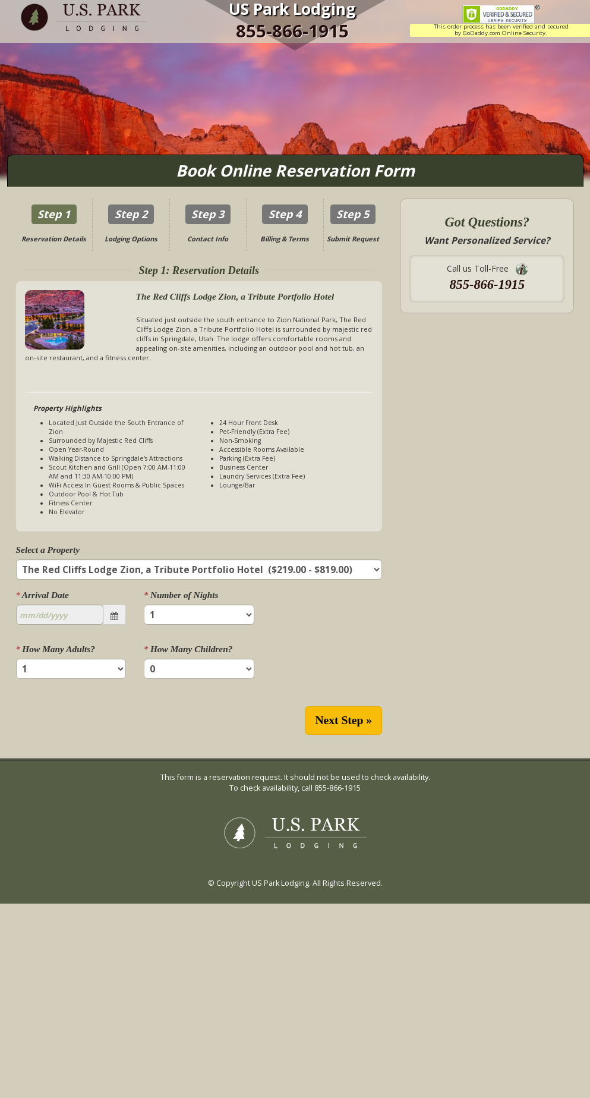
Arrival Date (42, 595)
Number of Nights (181, 595)
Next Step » (343, 720)
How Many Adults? (55, 649)
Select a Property (48, 550)
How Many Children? (188, 649)
